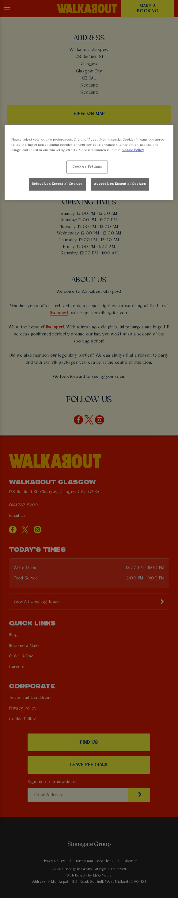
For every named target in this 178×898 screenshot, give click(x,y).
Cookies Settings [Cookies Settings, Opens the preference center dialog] (87, 166)
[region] (89, 162)
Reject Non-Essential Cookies (57, 184)
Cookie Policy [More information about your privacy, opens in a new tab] (133, 150)
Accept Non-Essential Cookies (120, 184)
